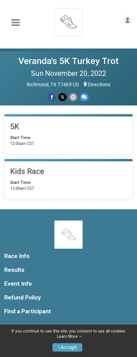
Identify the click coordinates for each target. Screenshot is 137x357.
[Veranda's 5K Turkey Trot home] (68, 20)
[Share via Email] (73, 97)
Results (14, 270)
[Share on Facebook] (52, 97)
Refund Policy (22, 297)
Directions (99, 84)
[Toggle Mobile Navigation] (15, 22)
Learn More (67, 336)
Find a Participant (27, 311)
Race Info (17, 256)
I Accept (67, 347)
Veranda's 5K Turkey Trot (68, 61)
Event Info (18, 284)
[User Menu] (127, 19)
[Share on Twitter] (62, 97)
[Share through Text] (84, 97)
